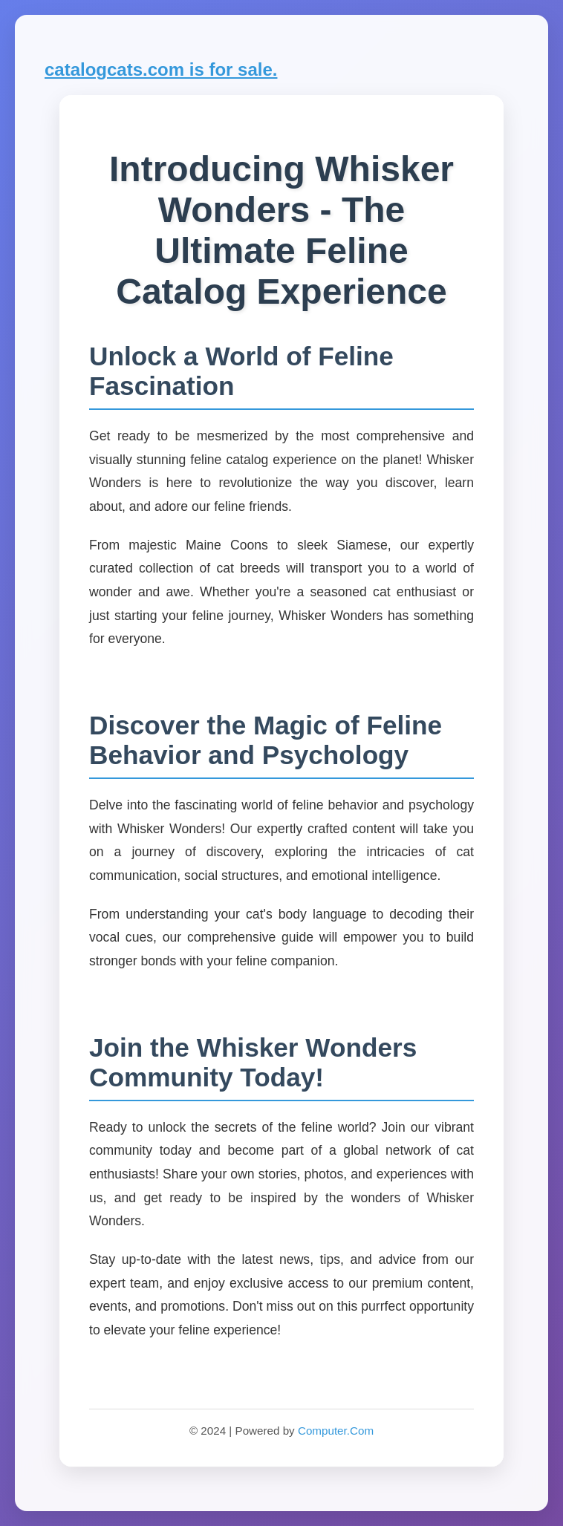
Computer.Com (336, 1430)
